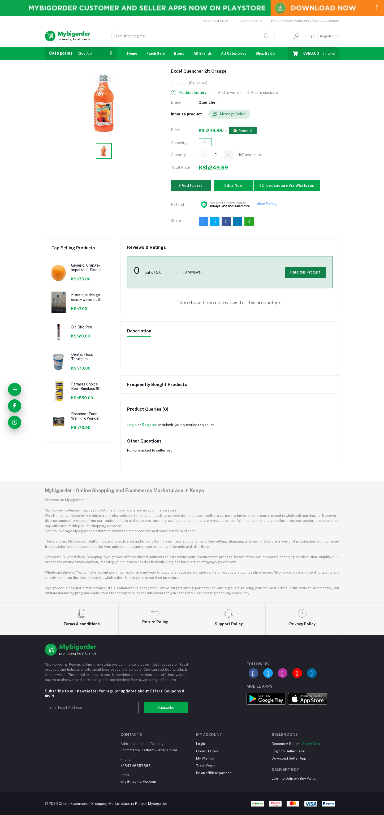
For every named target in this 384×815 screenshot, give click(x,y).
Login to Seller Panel (288, 751)
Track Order (206, 766)
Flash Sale (155, 53)
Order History (207, 751)
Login (311, 36)
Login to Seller (251, 21)
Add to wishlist (229, 92)
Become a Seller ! (217, 21)
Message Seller (229, 114)
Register (149, 425)
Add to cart (190, 185)
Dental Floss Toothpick (82, 356)
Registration (329, 36)
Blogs (179, 53)
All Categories (233, 53)
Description (139, 330)
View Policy (266, 204)
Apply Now (311, 744)
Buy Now (233, 185)
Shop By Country (270, 53)
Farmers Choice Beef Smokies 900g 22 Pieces (88, 386)
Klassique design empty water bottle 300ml (87, 297)
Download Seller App (289, 758)
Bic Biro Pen (81, 327)
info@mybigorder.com (138, 781)
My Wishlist (205, 758)
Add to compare (262, 92)
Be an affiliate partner (213, 773)
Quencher (208, 102)
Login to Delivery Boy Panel (294, 779)
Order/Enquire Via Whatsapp (287, 185)
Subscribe (165, 707)
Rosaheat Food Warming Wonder (85, 416)
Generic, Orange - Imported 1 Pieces (86, 267)
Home (132, 53)
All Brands (202, 53)
